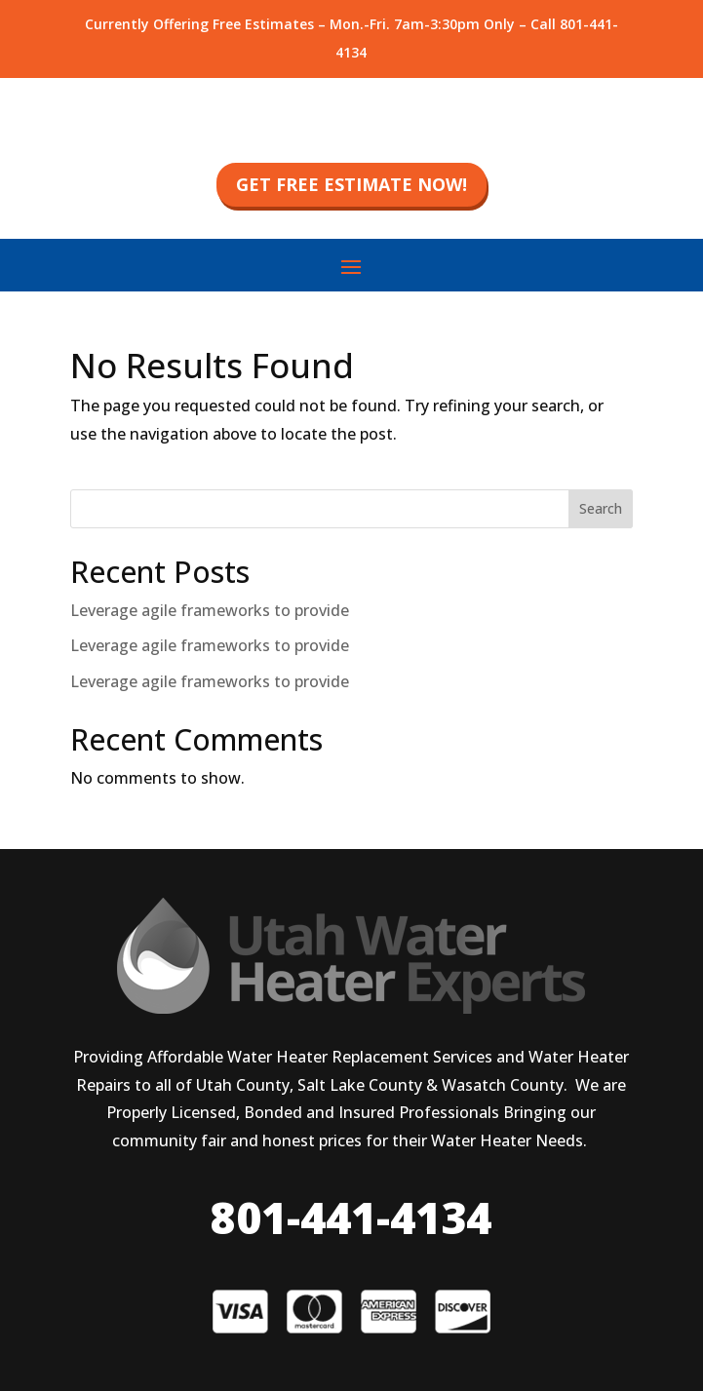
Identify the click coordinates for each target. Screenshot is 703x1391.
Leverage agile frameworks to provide (209, 610)
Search (600, 508)
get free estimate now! (351, 184)
